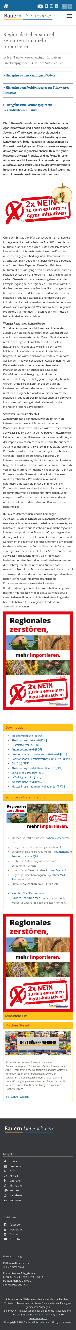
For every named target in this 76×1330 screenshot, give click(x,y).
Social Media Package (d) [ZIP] (29, 773)
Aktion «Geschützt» (57, 838)
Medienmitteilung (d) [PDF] (28, 736)
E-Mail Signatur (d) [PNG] (26, 777)
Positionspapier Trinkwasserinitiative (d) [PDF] (39, 754)
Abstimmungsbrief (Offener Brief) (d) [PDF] (37, 768)
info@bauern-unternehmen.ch (46, 1316)
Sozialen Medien (55, 870)
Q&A (36, 856)
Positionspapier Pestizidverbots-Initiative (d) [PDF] (42, 759)
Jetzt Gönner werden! (17, 1097)
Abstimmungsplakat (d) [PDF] (29, 740)
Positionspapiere (22, 856)
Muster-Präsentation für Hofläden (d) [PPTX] (38, 786)
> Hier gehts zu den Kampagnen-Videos (29, 75)
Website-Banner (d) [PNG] (27, 782)
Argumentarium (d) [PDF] (27, 749)
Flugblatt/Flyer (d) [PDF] (26, 745)
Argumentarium (62, 851)
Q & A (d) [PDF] (20, 763)
